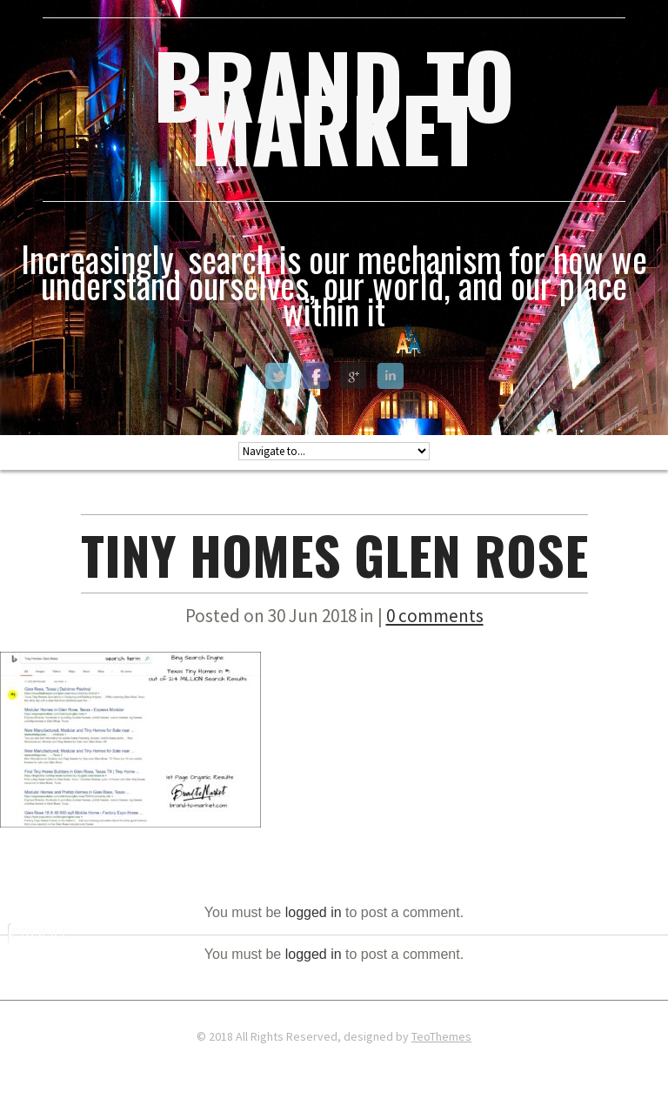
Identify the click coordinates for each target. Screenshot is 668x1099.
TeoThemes (441, 1036)
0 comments (435, 615)
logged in (313, 912)
